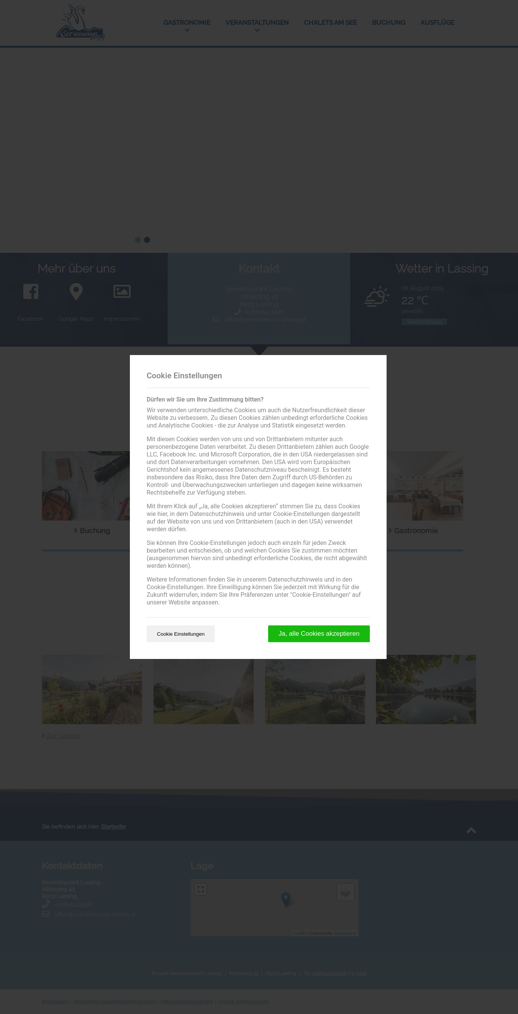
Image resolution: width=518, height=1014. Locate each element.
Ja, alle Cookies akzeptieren (319, 633)
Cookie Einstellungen (181, 634)
